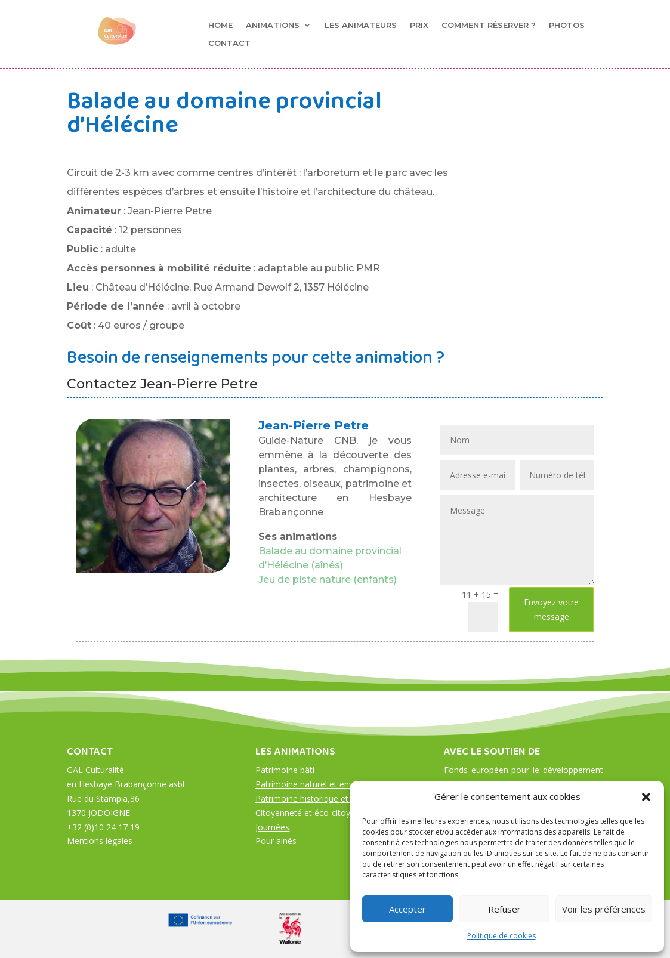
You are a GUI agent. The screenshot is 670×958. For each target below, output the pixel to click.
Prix (419, 25)
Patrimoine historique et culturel (317, 798)
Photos (567, 25)
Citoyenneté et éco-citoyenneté (316, 812)
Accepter (407, 909)
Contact (229, 43)
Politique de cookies (501, 936)
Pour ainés (276, 840)
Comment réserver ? (488, 25)
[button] (646, 797)
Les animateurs (361, 25)
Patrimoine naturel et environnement (326, 784)
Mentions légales (99, 840)
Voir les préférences (604, 909)
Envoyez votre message (551, 609)
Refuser (504, 909)
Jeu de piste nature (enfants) (327, 579)
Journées (272, 827)
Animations (273, 25)
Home (220, 25)
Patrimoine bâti (284, 769)
